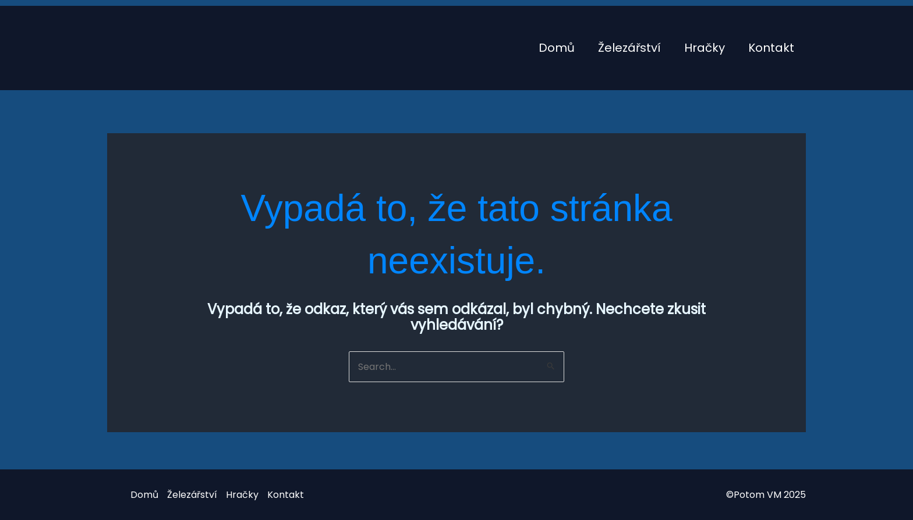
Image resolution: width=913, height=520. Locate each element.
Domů (557, 48)
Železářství (629, 48)
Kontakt (771, 48)
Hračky (704, 48)
